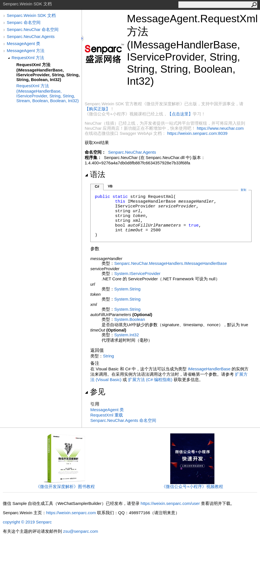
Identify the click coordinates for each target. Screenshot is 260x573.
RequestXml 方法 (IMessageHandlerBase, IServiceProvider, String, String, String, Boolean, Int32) (48, 72)
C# (97, 187)
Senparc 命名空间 (24, 22)
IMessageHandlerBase (209, 368)
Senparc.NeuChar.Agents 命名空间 (123, 420)
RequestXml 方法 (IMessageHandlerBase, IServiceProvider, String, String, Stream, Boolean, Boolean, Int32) (47, 93)
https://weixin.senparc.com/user (170, 503)
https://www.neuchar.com (220, 128)
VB (110, 186)
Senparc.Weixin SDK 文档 (31, 15)
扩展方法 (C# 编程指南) (150, 379)
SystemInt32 (126, 334)
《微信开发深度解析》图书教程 (65, 484)
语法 (95, 174)
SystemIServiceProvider (137, 273)
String (108, 355)
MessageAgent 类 (23, 43)
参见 (95, 392)
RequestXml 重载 (106, 415)
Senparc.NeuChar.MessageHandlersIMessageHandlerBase (170, 263)
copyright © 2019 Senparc (27, 522)
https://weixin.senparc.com (71, 512)
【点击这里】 (180, 113)
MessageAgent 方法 (25, 50)
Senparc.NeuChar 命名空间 (33, 29)
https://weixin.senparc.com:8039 (197, 133)
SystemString (127, 288)
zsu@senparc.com (80, 531)
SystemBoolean (129, 319)
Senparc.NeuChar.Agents (31, 36)
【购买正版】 (97, 108)
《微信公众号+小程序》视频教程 (192, 484)
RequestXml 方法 (28, 57)
